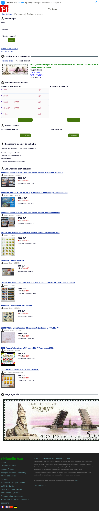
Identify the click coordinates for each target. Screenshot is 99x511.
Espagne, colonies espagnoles (12, 496)
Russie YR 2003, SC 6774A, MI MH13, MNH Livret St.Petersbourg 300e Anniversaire (34, 193)
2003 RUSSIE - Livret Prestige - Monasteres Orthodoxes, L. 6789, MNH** (29, 328)
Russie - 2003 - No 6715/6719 (12, 260)
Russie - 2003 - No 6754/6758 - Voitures (16, 306)
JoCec (5, 114)
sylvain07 (6, 108)
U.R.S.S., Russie (7, 486)
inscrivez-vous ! (7, 51)
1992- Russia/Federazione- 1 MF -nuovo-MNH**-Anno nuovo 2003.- (27, 348)
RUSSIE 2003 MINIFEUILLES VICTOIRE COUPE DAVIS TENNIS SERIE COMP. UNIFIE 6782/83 (38, 283)
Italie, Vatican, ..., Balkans (10, 493)
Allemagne (5, 479)
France (3, 462)
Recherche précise (35, 14)
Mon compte (92, 9)
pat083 (5, 102)
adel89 (5, 96)
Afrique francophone (8, 476)
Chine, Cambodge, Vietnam (11, 489)
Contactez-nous (40, 486)
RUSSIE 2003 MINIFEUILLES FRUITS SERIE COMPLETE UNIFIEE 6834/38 (30, 233)
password (4, 29)
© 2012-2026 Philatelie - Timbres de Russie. (52, 459)
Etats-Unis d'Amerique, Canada (13, 483)
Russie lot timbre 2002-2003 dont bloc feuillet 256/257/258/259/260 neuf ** (30, 213)
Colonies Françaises (8, 466)
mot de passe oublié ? (9, 49)
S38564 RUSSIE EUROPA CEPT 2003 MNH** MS (20, 370)
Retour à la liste (7, 61)
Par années (19, 14)
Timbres (52, 9)
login (3, 22)
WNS (76, 480)
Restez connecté (9, 36)
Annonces (77, 9)
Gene (5, 90)
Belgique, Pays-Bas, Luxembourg (13, 472)
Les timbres (7, 14)
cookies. (21, 3)
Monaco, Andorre (7, 469)
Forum (65, 9)
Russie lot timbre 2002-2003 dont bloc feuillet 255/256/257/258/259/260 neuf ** (32, 173)
